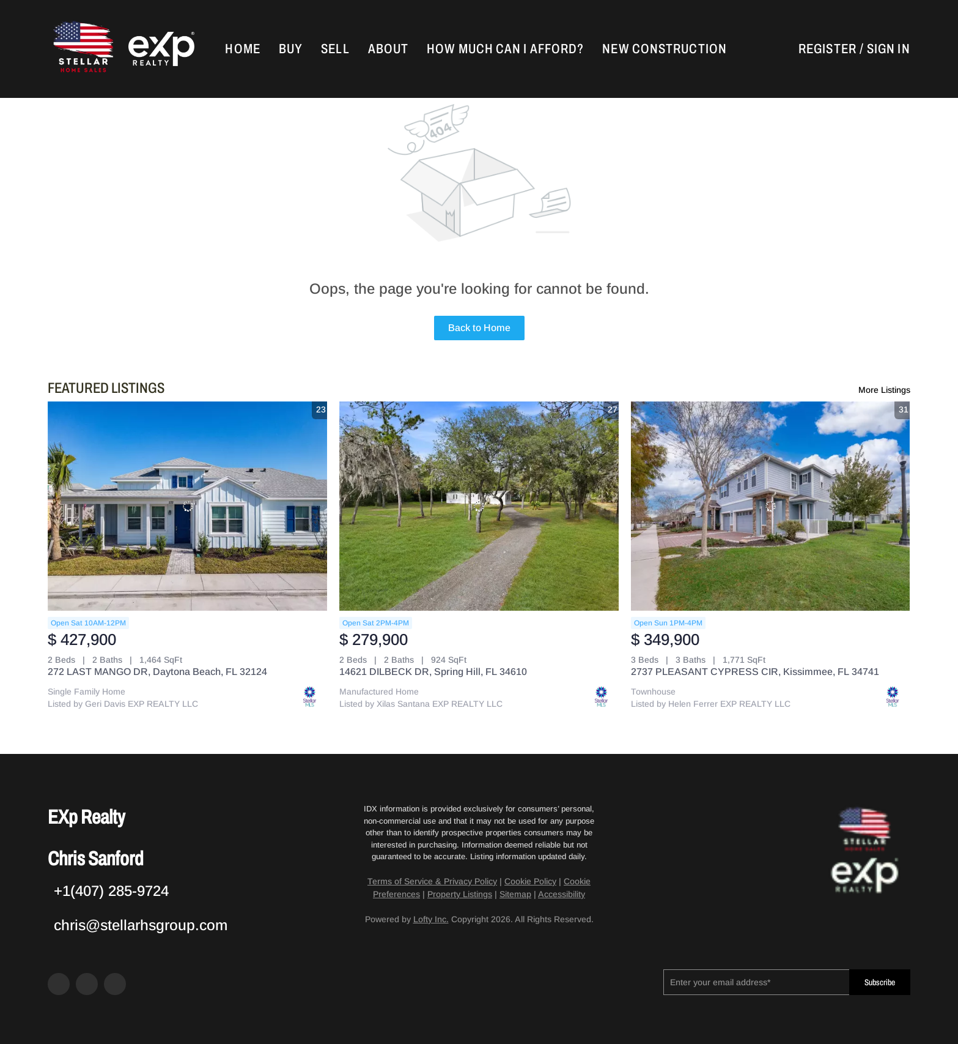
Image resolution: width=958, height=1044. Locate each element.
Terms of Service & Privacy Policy (432, 881)
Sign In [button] (888, 49)
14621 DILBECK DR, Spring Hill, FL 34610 (433, 671)
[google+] (115, 984)
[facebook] (59, 984)
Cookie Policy (530, 881)
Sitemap (515, 894)
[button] (82, 49)
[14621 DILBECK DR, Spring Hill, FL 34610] (479, 506)
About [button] (388, 49)
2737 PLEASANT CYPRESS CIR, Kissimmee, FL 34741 (755, 671)
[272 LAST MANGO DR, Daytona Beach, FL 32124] (187, 506)
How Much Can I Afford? (505, 49)
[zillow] (87, 984)
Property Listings (459, 894)
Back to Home (479, 328)
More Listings (884, 390)
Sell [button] (335, 49)
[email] (756, 982)
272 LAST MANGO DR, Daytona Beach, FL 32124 (157, 671)
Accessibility (561, 894)
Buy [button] (291, 49)
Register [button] (827, 49)
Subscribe (879, 982)
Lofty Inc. (431, 919)
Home (242, 49)
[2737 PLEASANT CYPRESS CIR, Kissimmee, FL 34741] (770, 506)
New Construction (664, 49)
